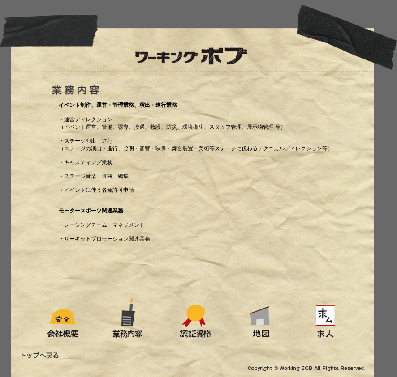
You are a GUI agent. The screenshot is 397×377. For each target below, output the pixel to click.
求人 (345, 318)
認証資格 (196, 318)
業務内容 (129, 318)
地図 (262, 318)
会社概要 (48, 318)
